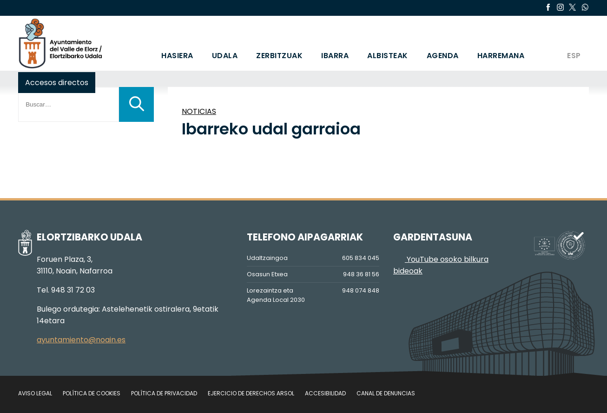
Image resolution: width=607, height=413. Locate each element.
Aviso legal (35, 393)
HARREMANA (501, 55)
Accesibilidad (325, 393)
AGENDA (443, 55)
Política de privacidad (164, 393)
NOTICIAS (199, 111)
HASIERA (177, 55)
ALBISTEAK (387, 55)
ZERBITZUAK (279, 55)
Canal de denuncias (385, 393)
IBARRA (335, 55)
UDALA (225, 55)
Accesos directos (56, 82)
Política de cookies (91, 393)
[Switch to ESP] (573, 43)
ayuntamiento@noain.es (81, 339)
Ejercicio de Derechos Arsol (251, 393)
